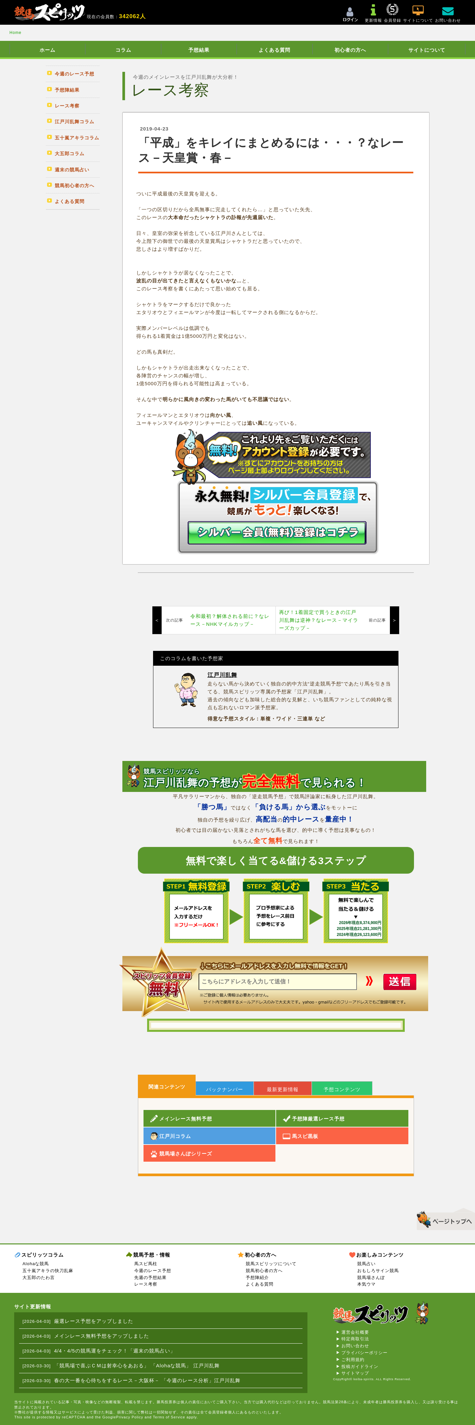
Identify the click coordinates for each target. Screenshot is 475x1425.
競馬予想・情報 (151, 1255)
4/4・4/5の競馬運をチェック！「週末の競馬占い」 (114, 1350)
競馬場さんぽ (371, 1277)
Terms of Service (169, 1417)
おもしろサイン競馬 (378, 1270)
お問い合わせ (355, 1345)
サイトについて (426, 50)
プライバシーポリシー (364, 1352)
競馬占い (366, 1263)
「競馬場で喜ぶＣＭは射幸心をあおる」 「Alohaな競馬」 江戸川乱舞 (137, 1365)
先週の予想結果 (150, 1277)
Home (15, 32)
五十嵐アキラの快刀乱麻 (47, 1270)
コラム (123, 50)
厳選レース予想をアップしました (93, 1321)
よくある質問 (274, 50)
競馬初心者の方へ (264, 1270)
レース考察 (145, 1284)
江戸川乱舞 (222, 675)
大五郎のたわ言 (38, 1277)
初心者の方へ (350, 50)
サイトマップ (355, 1373)
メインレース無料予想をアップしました (101, 1336)
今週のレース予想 (152, 1270)
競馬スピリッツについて (271, 1263)
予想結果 (198, 50)
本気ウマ (366, 1284)
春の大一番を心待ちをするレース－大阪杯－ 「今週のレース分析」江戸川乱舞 (147, 1380)
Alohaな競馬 (35, 1263)
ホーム (47, 50)
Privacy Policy (129, 1417)
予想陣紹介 (257, 1277)
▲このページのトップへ (443, 1218)
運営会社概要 (355, 1332)
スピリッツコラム (42, 1255)
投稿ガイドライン (359, 1366)
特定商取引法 (355, 1338)
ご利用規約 (352, 1359)
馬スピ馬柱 (145, 1263)
